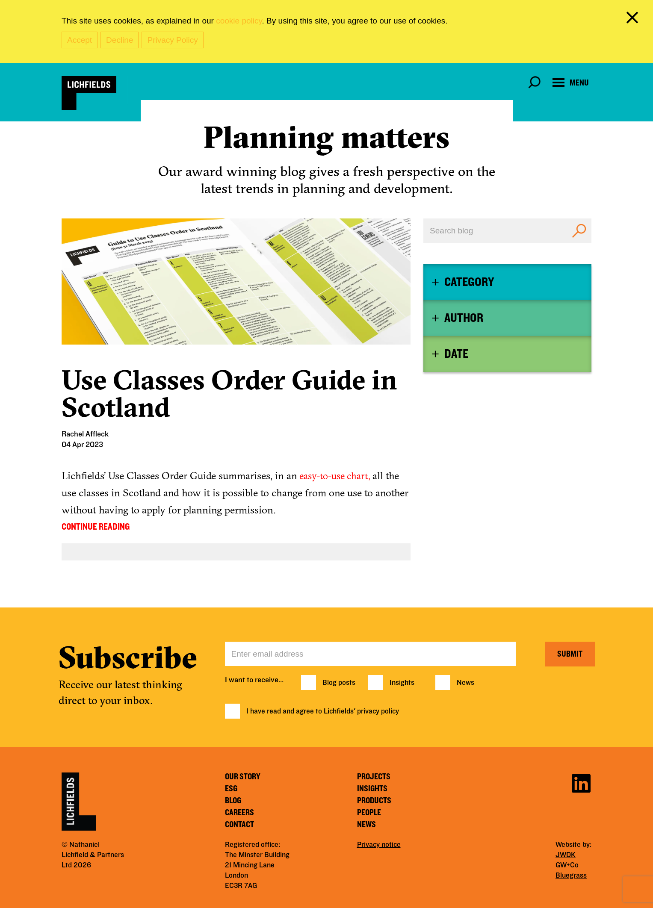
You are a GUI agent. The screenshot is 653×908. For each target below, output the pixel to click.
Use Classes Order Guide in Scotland (229, 393)
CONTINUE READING (96, 526)
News (465, 683)
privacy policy (378, 711)
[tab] (507, 282)
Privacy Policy (172, 39)
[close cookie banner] (633, 19)
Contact (239, 824)
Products (374, 800)
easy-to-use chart (332, 476)
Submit (569, 654)
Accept (79, 39)
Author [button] (463, 318)
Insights (402, 683)
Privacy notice (379, 845)
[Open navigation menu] (570, 82)
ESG (231, 788)
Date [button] (456, 354)
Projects (373, 776)
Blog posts (338, 683)
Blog (233, 800)
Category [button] (469, 282)
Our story (242, 776)
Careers (239, 812)
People (369, 812)
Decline (119, 39)
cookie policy (239, 20)
